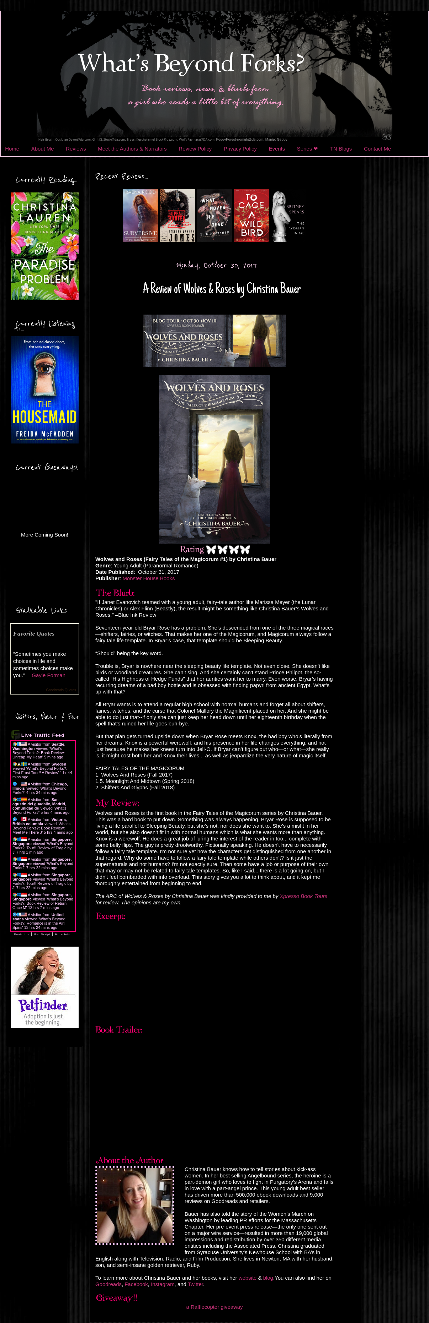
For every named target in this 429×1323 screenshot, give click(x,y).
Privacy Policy (240, 149)
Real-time (22, 934)
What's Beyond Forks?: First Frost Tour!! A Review (39, 770)
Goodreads (108, 1284)
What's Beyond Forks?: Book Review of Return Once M (42, 903)
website (248, 1278)
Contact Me (377, 149)
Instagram (162, 1284)
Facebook (136, 1284)
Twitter (195, 1284)
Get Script (42, 934)
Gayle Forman (48, 675)
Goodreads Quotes (61, 690)
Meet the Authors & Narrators (132, 149)
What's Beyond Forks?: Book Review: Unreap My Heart (38, 752)
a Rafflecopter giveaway (214, 1307)
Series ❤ (307, 149)
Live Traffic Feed (42, 735)
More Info (62, 934)
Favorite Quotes (33, 633)
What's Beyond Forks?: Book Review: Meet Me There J (41, 828)
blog (268, 1278)
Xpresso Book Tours (303, 896)
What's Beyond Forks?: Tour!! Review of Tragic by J (42, 848)
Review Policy (195, 149)
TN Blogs (341, 149)
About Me (42, 149)
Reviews (76, 149)
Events (277, 149)
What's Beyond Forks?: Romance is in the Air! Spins (38, 923)
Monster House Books (148, 578)
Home (12, 149)
